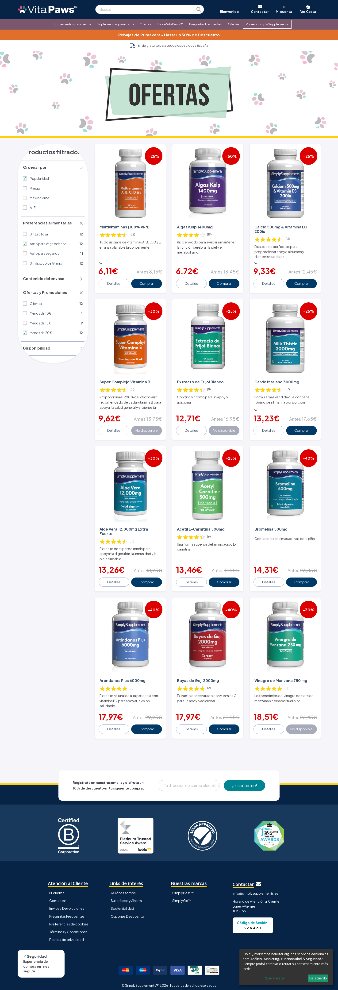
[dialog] (286, 967)
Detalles (114, 281)
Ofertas (145, 24)
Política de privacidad (66, 936)
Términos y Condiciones (68, 928)
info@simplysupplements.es (255, 889)
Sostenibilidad (122, 905)
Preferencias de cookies (68, 920)
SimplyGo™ (182, 897)
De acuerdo (318, 978)
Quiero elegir (274, 978)
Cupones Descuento (127, 913)
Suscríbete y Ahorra (126, 897)
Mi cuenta (56, 889)
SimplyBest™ (183, 889)
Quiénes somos (123, 889)
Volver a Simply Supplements (267, 24)
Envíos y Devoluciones (66, 905)
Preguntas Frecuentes (205, 24)
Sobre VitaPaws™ (170, 24)
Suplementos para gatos (115, 24)
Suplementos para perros (72, 24)
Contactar (57, 897)
